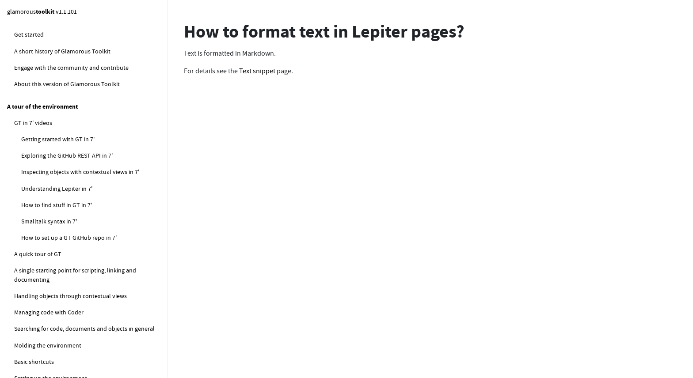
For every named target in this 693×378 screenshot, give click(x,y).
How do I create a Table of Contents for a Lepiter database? (91, 245)
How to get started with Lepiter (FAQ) (69, 68)
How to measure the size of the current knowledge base (87, 296)
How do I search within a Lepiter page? (78, 224)
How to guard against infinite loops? (68, 34)
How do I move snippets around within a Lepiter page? (91, 137)
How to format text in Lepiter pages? (76, 159)
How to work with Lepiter (47, 51)
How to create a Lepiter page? (67, 84)
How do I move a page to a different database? (89, 208)
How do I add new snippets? (65, 117)
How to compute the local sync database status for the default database (90, 364)
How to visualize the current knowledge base (80, 317)
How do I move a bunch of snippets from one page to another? (87, 271)
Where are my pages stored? (65, 100)
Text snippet (257, 71)
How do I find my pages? (60, 191)
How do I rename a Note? (61, 175)
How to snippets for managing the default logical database (85, 338)
